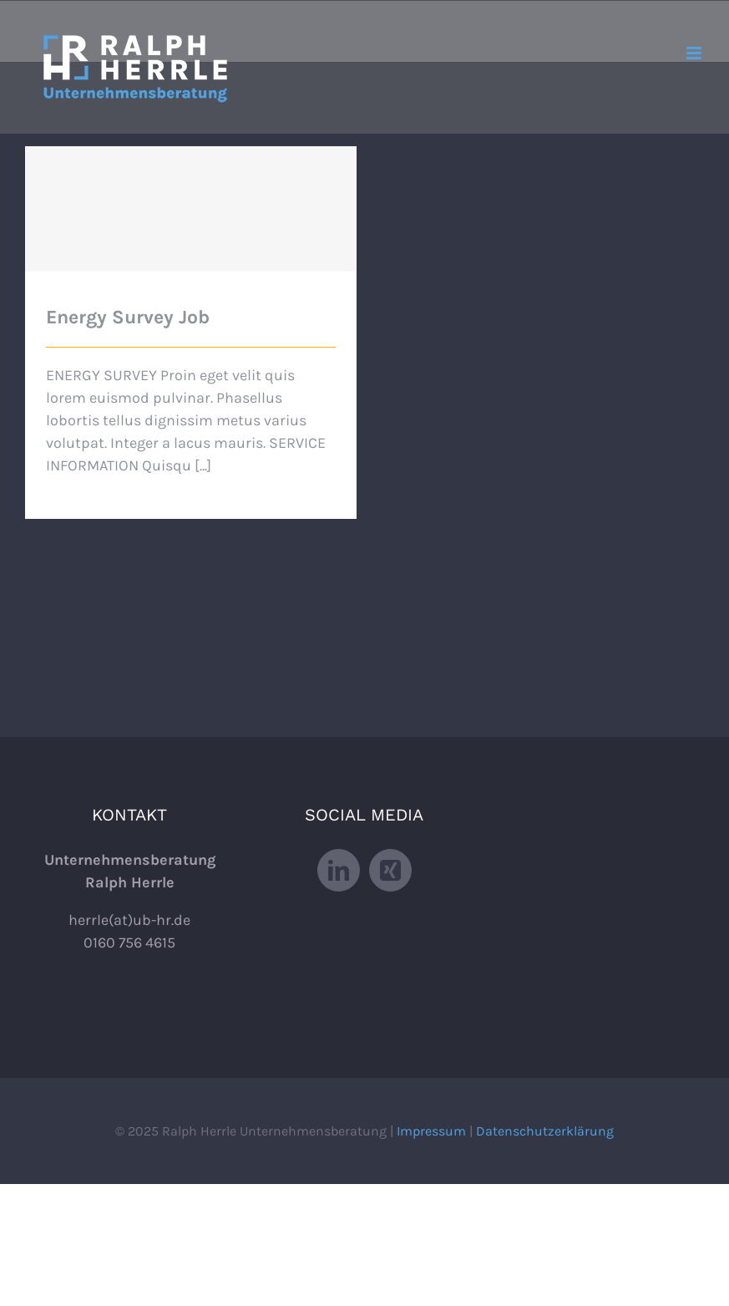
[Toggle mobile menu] (695, 53)
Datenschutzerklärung (545, 1131)
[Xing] (390, 870)
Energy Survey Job (128, 317)
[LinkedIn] (338, 870)
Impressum (431, 1131)
